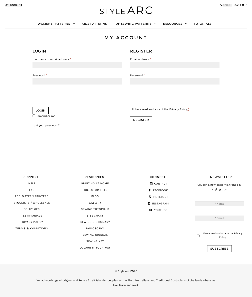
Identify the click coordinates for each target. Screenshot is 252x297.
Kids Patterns (94, 23)
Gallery (95, 202)
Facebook (160, 190)
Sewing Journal (95, 234)
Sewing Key (95, 241)
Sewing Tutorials (95, 209)
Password (40, 75)
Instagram (160, 203)
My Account (13, 5)
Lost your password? (46, 125)
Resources (172, 23)
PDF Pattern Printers (32, 196)
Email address (140, 59)
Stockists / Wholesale (32, 202)
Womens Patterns (54, 23)
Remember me (44, 116)
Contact (160, 183)
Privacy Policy (178, 109)
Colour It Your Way (95, 247)
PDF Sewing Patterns (132, 23)
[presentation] (62, 96)
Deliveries (32, 209)
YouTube (160, 210)
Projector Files (95, 190)
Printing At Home (95, 183)
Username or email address (52, 59)
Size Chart (95, 215)
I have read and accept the (159, 109)
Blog (95, 196)
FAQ (32, 190)
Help (31, 183)
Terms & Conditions (31, 228)
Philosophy (95, 228)
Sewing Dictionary (95, 222)
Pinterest (160, 197)
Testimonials (31, 215)
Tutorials (202, 23)
